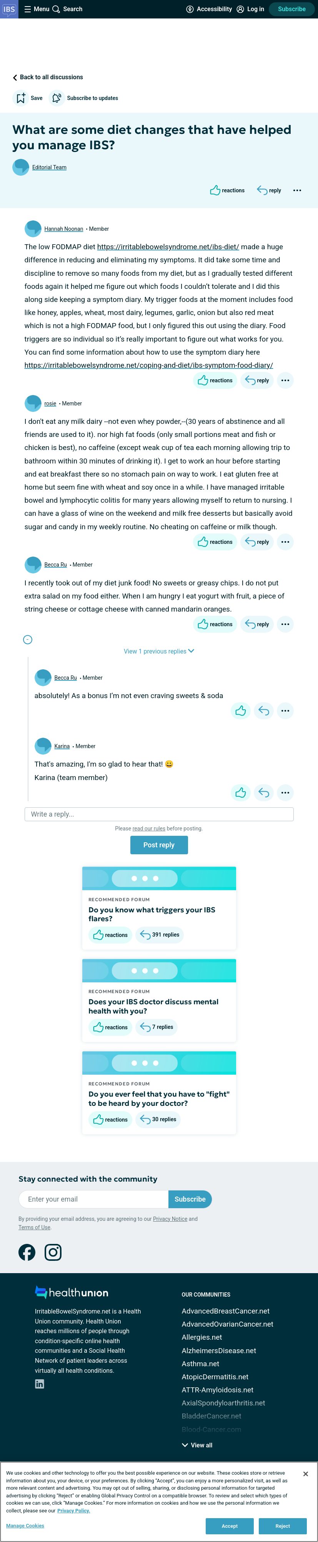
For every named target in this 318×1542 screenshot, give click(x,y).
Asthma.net (201, 1363)
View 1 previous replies (159, 651)
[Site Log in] (250, 9)
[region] (159, 1502)
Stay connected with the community (87, 1179)
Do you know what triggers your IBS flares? (151, 914)
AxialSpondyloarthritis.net (223, 1403)
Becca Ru (56, 565)
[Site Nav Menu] (37, 9)
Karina (62, 746)
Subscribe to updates (83, 98)
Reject (283, 1526)
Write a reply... (52, 814)
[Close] (305, 1473)
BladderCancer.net (211, 1416)
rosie (51, 403)
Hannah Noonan (64, 229)
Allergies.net (202, 1337)
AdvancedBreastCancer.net (226, 1311)
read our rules (149, 828)
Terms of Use (34, 1227)
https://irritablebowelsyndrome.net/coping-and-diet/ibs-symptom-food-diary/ (149, 365)
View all (197, 1445)
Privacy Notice (170, 1219)
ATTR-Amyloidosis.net (218, 1389)
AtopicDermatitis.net (215, 1376)
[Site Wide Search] (67, 9)
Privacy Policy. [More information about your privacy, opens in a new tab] (73, 1511)
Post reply (159, 845)
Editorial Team (49, 167)
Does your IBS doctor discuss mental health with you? (153, 1006)
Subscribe (292, 9)
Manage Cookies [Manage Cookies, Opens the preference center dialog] (25, 1526)
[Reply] (269, 190)
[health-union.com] (71, 1294)
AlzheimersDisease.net (219, 1350)
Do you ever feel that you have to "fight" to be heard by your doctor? (159, 1098)
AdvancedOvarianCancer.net (227, 1324)
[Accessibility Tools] (209, 9)
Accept (230, 1526)
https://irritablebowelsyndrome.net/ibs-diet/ (168, 246)
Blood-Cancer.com (211, 1429)
